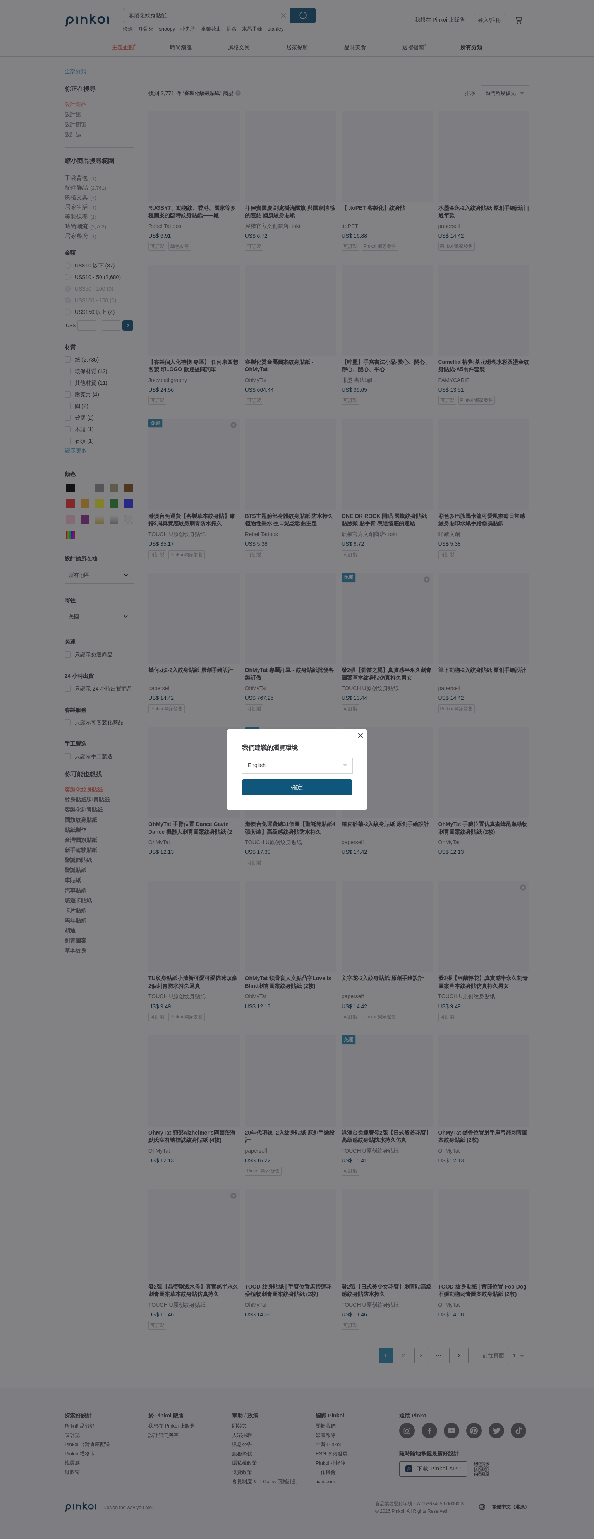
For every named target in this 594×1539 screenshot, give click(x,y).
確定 (297, 787)
